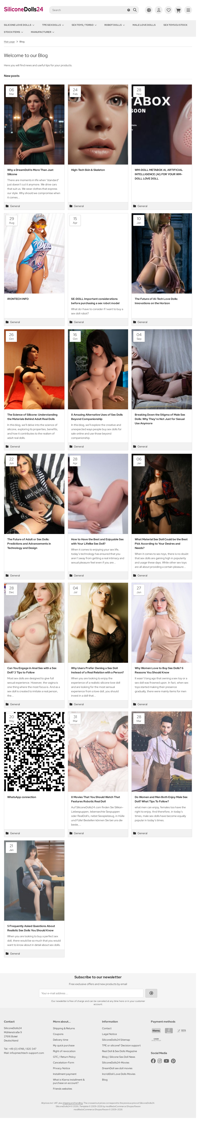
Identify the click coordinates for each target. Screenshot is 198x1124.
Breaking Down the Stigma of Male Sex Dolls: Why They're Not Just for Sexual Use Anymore (160, 419)
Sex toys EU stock (175, 25)
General (13, 206)
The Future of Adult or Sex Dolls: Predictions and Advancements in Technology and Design (29, 544)
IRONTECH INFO (18, 299)
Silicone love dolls (19, 25)
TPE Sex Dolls (53, 25)
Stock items (13, 32)
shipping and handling (73, 1103)
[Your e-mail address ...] (91, 993)
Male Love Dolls (144, 25)
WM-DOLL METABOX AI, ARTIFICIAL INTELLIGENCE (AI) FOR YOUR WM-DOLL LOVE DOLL (159, 174)
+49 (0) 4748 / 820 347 (22, 1048)
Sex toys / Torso (84, 25)
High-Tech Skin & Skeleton (88, 170)
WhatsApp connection (21, 797)
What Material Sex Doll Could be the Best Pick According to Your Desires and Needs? (161, 544)
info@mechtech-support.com (27, 1053)
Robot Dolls (114, 25)
